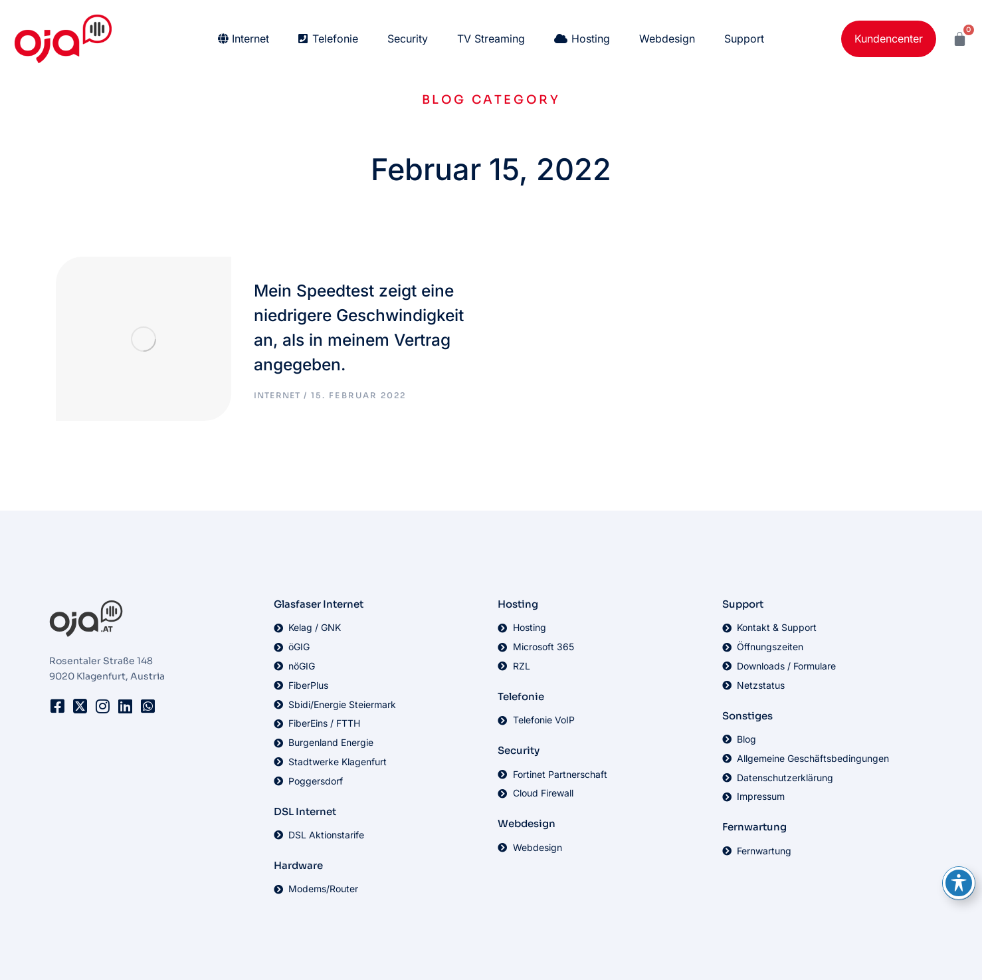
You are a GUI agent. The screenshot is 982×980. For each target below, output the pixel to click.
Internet (241, 379)
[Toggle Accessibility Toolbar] (959, 883)
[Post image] (122, 323)
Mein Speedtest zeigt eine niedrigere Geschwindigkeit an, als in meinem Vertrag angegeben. (338, 310)
